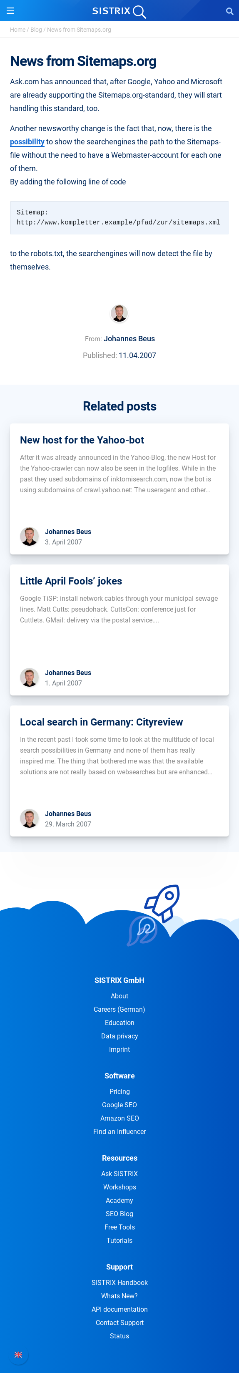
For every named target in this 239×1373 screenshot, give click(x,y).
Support (119, 1266)
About (119, 996)
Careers (119, 1009)
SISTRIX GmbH (119, 980)
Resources (119, 1158)
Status (119, 1336)
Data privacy (119, 1036)
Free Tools (120, 1227)
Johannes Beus (129, 338)
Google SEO (119, 1105)
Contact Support (120, 1323)
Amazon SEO (119, 1118)
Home (17, 29)
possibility (27, 141)
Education (119, 1023)
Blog (36, 29)
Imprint (119, 1049)
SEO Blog (119, 1214)
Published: (100, 355)
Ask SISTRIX (119, 1174)
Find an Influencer (119, 1132)
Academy (119, 1200)
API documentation (120, 1309)
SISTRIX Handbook (120, 1283)
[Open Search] (230, 11)
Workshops (119, 1187)
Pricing (120, 1092)
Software (120, 1075)
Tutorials (119, 1241)
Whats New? (119, 1296)
